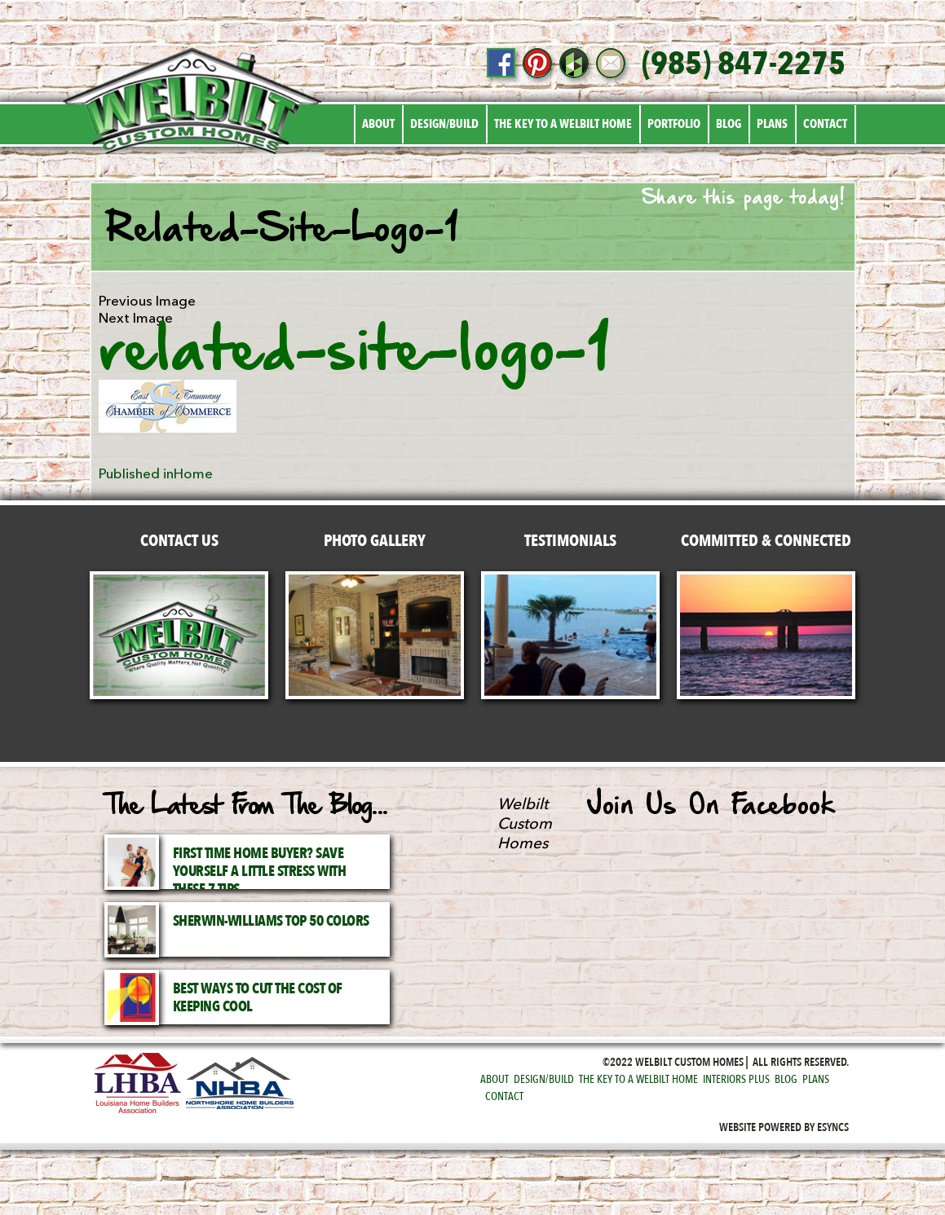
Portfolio (673, 124)
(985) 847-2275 (744, 64)
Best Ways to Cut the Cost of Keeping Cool (257, 998)
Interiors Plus (736, 1079)
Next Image (136, 318)
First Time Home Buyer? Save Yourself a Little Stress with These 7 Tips (260, 871)
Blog (728, 124)
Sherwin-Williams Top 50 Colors (271, 921)
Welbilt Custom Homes (524, 824)
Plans (772, 124)
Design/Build (444, 124)
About (378, 124)
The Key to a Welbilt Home (563, 124)
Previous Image (147, 301)
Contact (825, 124)
